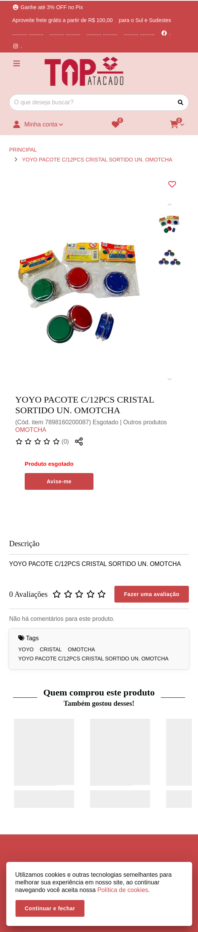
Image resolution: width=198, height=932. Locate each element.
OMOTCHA (30, 430)
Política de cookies (122, 890)
